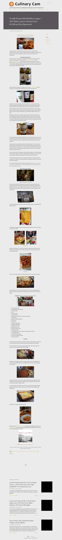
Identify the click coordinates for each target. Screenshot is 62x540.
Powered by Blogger (31, 536)
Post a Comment (15, 495)
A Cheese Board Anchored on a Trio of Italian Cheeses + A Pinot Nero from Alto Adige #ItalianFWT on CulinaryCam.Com (22, 484)
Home (10, 9)
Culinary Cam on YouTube (22, 9)
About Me (15, 9)
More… (47, 9)
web (20, 444)
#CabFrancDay (48, 38)
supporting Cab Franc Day (15, 61)
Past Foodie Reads (40, 9)
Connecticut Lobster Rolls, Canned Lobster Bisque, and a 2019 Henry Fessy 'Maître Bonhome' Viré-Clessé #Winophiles (22, 503)
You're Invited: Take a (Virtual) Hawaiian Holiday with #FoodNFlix (21, 522)
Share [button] (10, 452)
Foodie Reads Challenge (32, 9)
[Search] (48, 2)
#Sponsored (19, 451)
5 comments (14, 515)
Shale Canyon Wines (12, 427)
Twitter (28, 444)
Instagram (31, 444)
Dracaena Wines (33, 87)
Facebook (23, 444)
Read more (36, 495)
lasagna (47, 42)
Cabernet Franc (48, 41)
